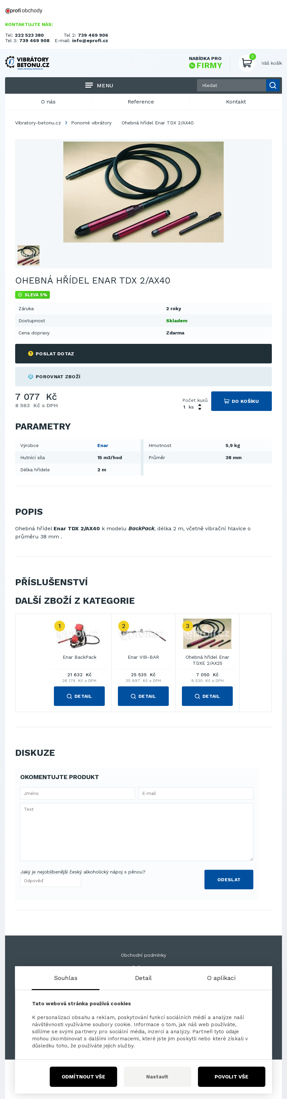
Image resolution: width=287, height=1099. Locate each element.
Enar (102, 445)
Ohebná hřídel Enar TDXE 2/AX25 (207, 660)
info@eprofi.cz (90, 40)
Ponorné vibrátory (91, 122)
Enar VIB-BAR (143, 657)
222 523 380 (29, 35)
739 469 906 (93, 35)
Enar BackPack (79, 657)
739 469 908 (34, 40)
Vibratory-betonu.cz (38, 122)
